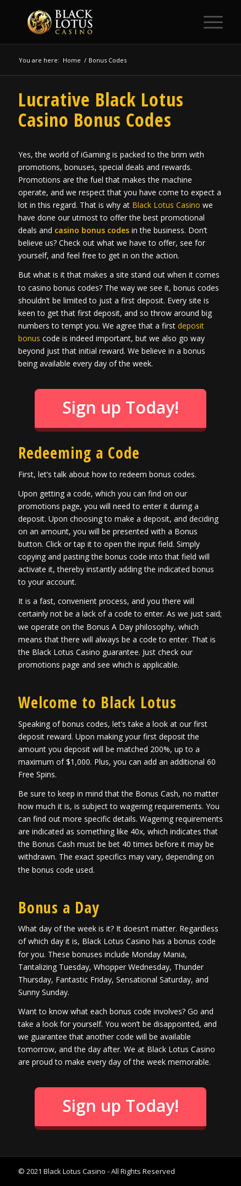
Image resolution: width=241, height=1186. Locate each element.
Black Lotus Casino (166, 205)
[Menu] (208, 22)
